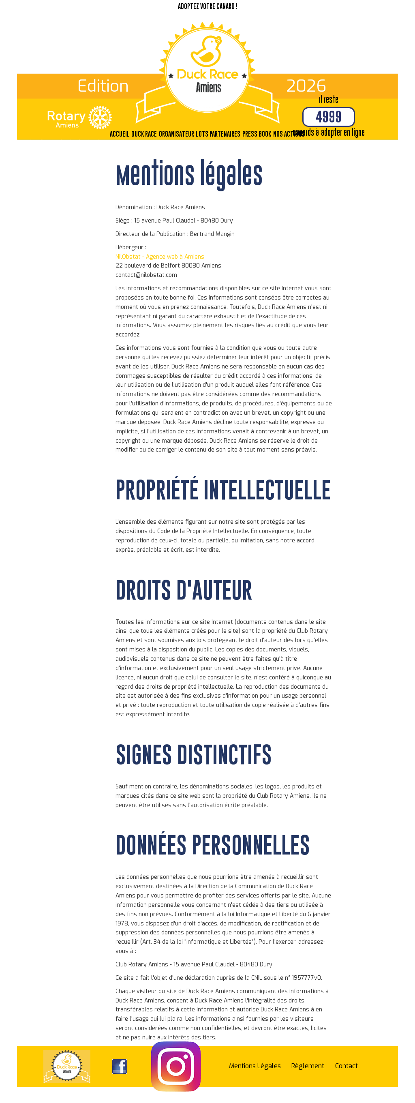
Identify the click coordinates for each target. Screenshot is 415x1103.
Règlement (307, 1066)
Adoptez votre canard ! (207, 6)
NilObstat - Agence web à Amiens (160, 257)
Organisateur (176, 133)
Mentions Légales (255, 1066)
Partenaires (225, 133)
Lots (202, 133)
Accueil (120, 133)
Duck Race (144, 133)
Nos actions (289, 133)
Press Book (256, 133)
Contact (346, 1066)
